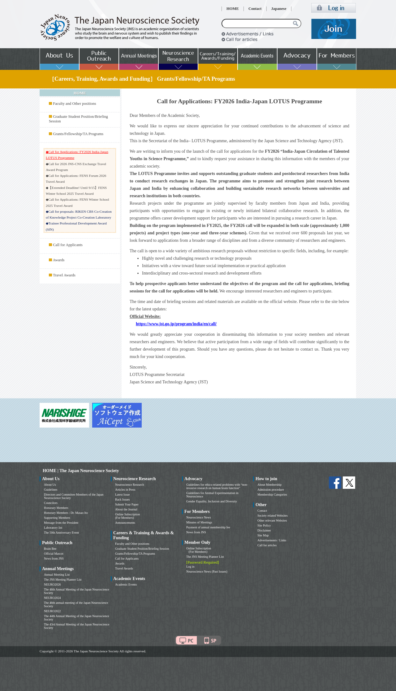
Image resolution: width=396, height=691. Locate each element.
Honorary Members (56, 508)
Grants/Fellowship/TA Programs (78, 134)
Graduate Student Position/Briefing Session (142, 548)
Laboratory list (53, 527)
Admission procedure (270, 489)
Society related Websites (272, 515)
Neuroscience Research (129, 484)
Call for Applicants (68, 245)
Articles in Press (125, 489)
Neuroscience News (198, 517)
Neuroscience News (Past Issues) (206, 571)
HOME (232, 8)
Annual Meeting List (57, 574)
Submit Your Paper (127, 504)
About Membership (269, 484)
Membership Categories (272, 494)
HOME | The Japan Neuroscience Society (81, 470)
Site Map (263, 535)
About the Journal (126, 509)
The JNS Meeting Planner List (63, 579)
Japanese (278, 8)
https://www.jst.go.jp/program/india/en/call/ (176, 324)
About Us (50, 484)
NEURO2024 (52, 597)
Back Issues (122, 499)
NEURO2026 (52, 584)
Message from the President (61, 522)
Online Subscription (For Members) (127, 516)
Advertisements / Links (271, 540)
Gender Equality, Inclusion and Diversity (211, 501)
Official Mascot (53, 553)
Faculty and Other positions (74, 103)
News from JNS (54, 558)
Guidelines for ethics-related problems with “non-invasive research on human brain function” (217, 486)
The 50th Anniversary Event (61, 532)
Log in (190, 566)
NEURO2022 (52, 611)
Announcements (125, 522)
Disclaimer (264, 530)
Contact (255, 8)
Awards (58, 260)
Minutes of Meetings (199, 522)
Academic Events (126, 584)
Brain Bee (50, 548)
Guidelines (50, 489)
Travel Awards (64, 275)
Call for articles (267, 545)
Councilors (51, 503)
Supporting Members (57, 517)
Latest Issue (122, 494)
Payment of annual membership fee (208, 527)
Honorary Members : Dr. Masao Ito (66, 512)
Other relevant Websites (272, 520)
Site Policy (264, 525)
